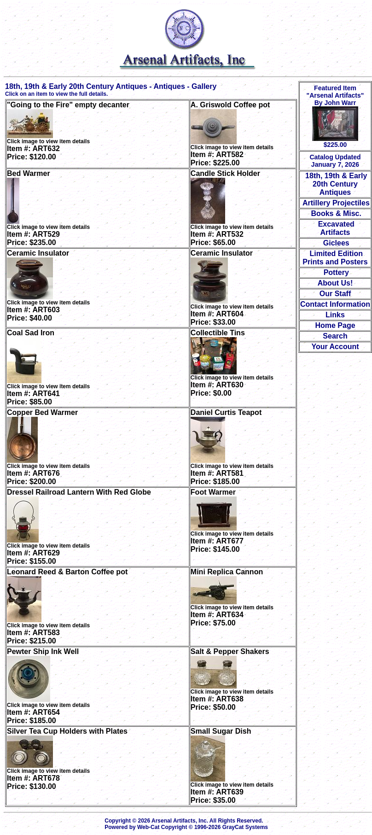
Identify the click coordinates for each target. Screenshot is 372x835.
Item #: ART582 (217, 159)
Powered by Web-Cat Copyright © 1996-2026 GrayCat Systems (188, 827)
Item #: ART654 (33, 716)
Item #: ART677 (217, 545)
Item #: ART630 (217, 389)
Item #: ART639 (217, 796)
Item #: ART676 (33, 477)
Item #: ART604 (217, 318)
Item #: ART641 (33, 398)
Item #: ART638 (217, 703)
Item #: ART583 (33, 637)
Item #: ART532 (217, 238)
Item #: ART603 (33, 314)
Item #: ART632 (33, 153)
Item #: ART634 (217, 619)
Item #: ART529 (33, 238)
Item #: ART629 (33, 557)
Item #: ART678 (33, 782)
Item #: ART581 (217, 477)
